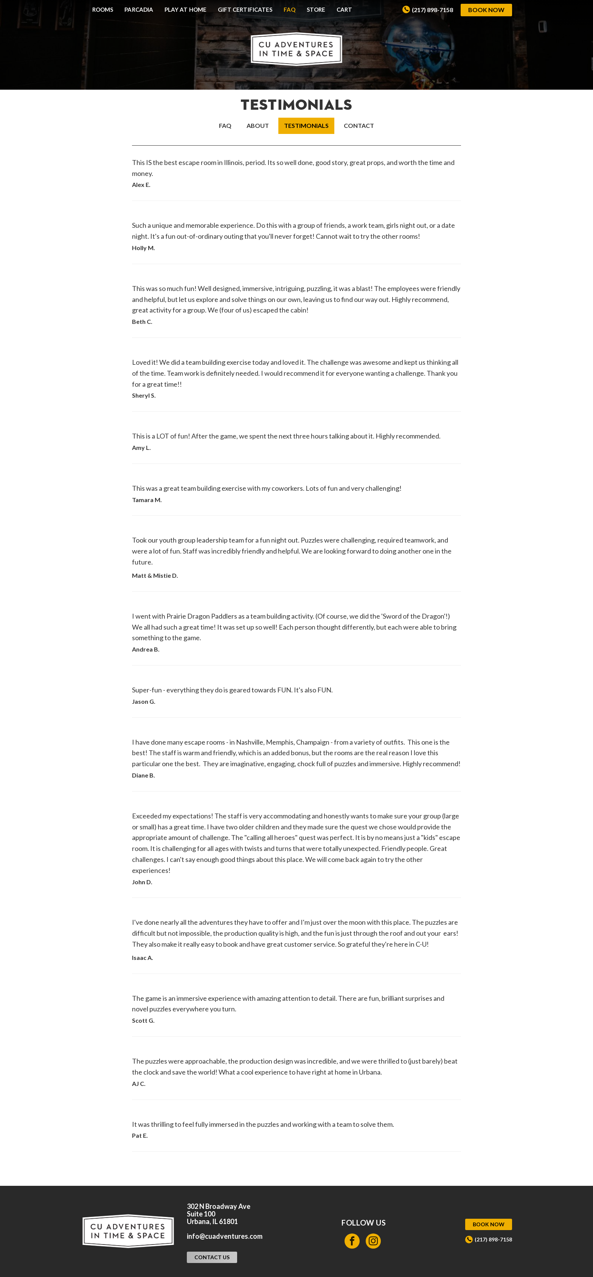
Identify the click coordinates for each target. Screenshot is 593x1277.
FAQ (289, 9)
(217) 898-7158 (432, 9)
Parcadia (138, 9)
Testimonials (306, 125)
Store (316, 9)
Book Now (486, 9)
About (258, 125)
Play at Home (185, 9)
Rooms (102, 9)
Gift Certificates (245, 9)
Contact (359, 125)
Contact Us (212, 1257)
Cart (344, 9)
